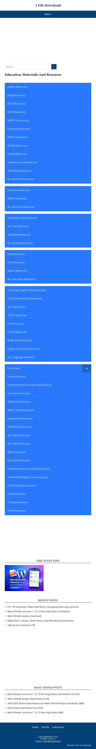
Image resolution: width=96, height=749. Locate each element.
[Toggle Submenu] (86, 368)
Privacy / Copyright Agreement (48, 741)
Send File (45, 727)
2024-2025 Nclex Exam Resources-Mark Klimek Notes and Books (42, 703)
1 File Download (48, 5)
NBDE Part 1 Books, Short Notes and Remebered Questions (40, 620)
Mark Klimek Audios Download (24, 616)
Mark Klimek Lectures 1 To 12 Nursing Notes (32, 712)
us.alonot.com (58, 727)
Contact (35, 727)
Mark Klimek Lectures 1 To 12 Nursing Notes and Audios (38, 611)
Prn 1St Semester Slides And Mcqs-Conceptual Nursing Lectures (43, 606)
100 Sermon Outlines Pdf (21, 625)
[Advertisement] (48, 39)
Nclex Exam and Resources (22, 707)
